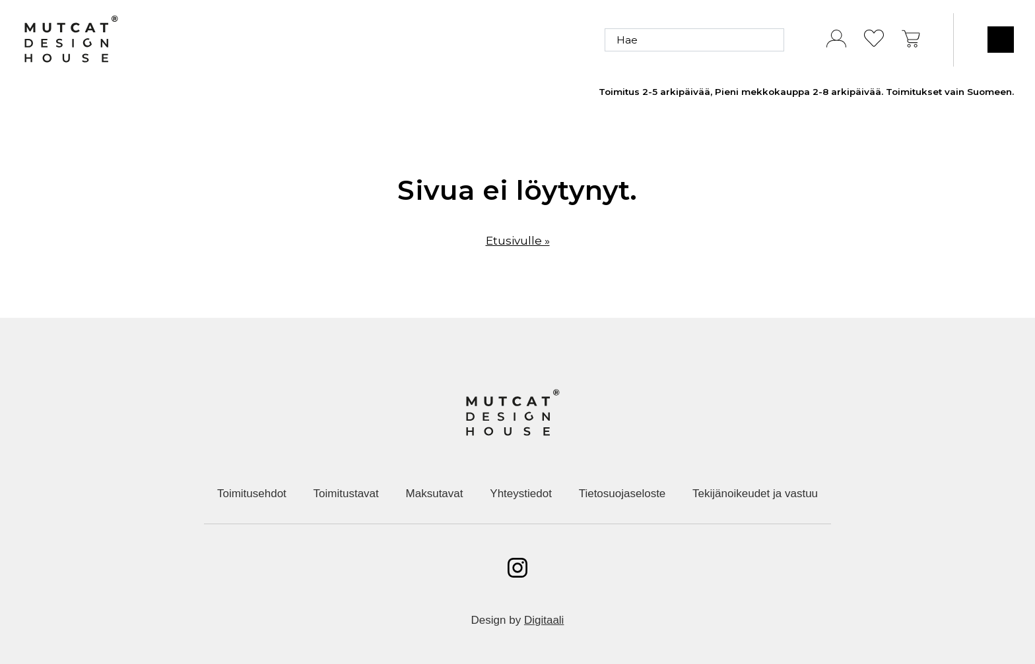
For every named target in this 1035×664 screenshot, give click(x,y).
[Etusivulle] (70, 40)
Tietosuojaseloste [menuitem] (622, 493)
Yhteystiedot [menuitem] (521, 493)
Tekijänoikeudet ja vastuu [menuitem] (755, 493)
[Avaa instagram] (517, 568)
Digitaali (544, 620)
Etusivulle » (518, 240)
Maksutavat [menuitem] (434, 493)
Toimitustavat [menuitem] (346, 493)
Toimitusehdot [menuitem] (251, 493)
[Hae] (694, 39)
